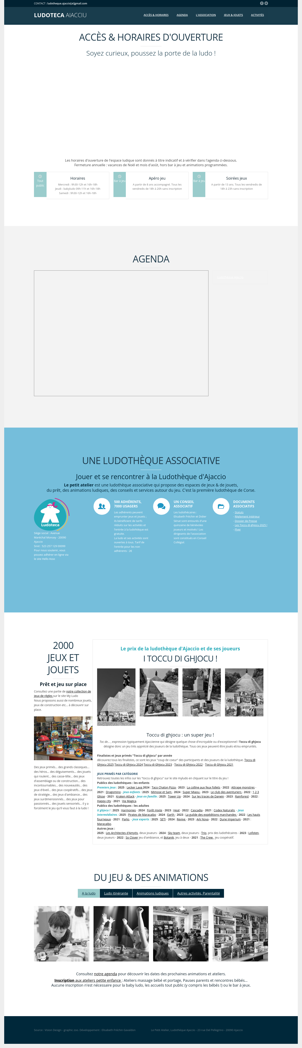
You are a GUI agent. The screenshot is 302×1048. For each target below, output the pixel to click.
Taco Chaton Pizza (164, 787)
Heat (176, 810)
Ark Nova (203, 819)
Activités (257, 15)
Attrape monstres (243, 787)
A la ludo (89, 893)
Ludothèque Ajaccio (230, 277)
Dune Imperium (230, 819)
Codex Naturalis (224, 810)
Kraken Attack (125, 796)
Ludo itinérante (116, 893)
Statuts (239, 512)
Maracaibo (104, 824)
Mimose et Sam (161, 792)
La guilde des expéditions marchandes (211, 815)
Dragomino (113, 792)
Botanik (169, 837)
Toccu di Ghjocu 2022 (188, 765)
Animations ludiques (153, 893)
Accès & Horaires (156, 15)
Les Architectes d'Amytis (122, 833)
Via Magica (129, 801)
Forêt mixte (154, 810)
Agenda (182, 15)
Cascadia (197, 810)
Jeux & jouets (233, 15)
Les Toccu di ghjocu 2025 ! (251, 525)
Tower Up (174, 796)
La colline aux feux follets (203, 787)
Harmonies (128, 810)
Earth (171, 815)
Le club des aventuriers (226, 792)
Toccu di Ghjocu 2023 (158, 765)
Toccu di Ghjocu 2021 (219, 765)
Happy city (104, 801)
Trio (203, 833)
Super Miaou (191, 792)
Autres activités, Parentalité (198, 893)
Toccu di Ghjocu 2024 (129, 765)
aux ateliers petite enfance (88, 980)
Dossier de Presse (246, 521)
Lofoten (254, 833)
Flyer (238, 529)
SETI (163, 819)
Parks (125, 819)
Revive (181, 819)
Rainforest (242, 796)
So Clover (132, 837)
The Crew (206, 837)
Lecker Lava (135, 787)
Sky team (174, 833)
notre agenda (105, 973)
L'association (206, 15)
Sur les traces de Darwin (208, 796)
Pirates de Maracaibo (142, 815)
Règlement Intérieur (247, 516)
